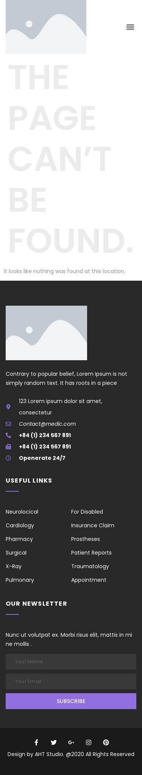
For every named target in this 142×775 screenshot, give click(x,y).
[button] (130, 27)
